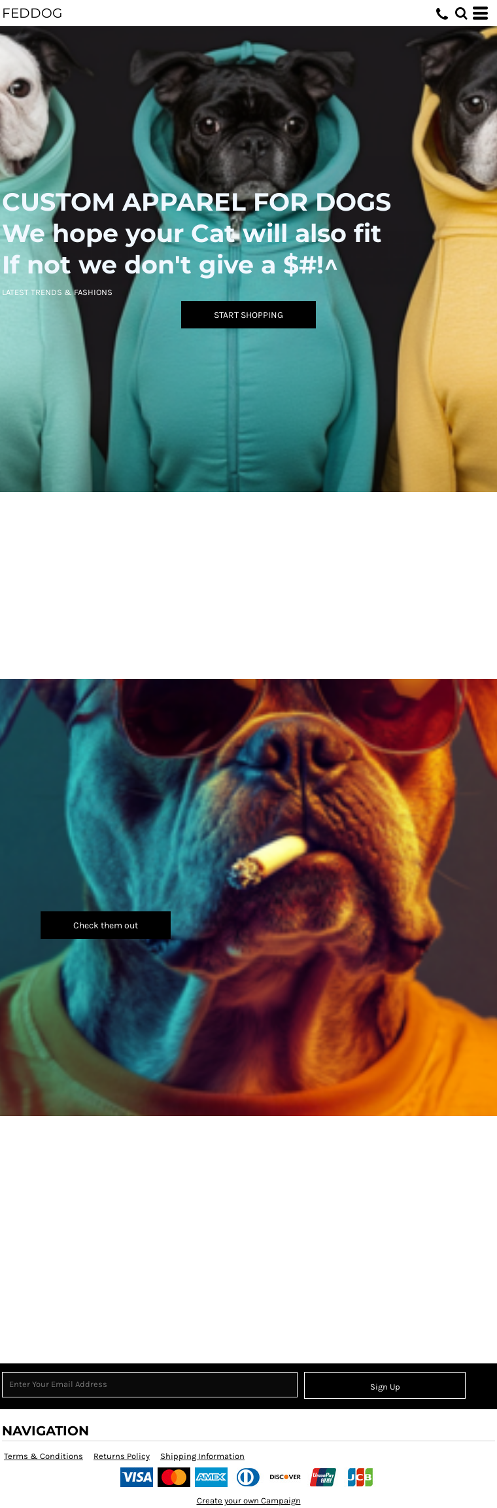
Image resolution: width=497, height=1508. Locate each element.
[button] (461, 13)
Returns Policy (122, 1456)
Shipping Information (202, 1456)
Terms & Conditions (43, 1456)
